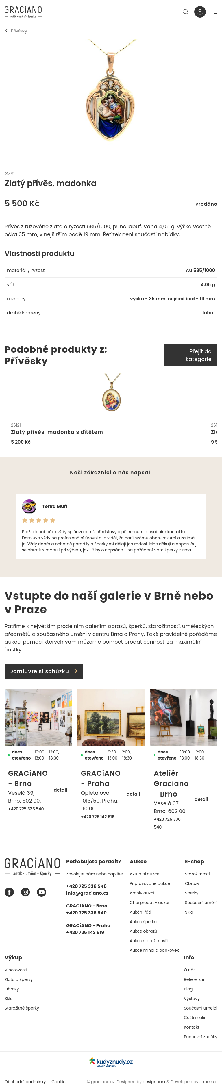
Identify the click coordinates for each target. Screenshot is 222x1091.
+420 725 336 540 (26, 809)
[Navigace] (214, 12)
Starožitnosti (197, 874)
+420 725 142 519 (97, 817)
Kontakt (191, 1027)
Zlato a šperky (19, 980)
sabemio (208, 1082)
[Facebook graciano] (9, 892)
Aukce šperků (143, 922)
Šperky (192, 893)
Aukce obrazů (143, 931)
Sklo (189, 912)
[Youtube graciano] (41, 892)
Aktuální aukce (145, 874)
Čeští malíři (195, 1018)
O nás (189, 970)
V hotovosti (16, 970)
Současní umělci (200, 1008)
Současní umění (201, 903)
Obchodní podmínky (25, 1082)
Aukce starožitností (149, 941)
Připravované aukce (150, 884)
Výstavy (192, 999)
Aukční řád (140, 912)
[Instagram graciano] (25, 892)
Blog (188, 989)
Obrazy (192, 884)
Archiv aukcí (142, 893)
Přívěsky (16, 31)
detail (60, 790)
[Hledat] (185, 12)
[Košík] (200, 12)
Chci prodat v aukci (149, 903)
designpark (154, 1082)
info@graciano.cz (87, 893)
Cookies (59, 1082)
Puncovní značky (200, 1037)
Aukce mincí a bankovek (154, 950)
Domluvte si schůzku (43, 671)
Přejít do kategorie (199, 355)
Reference (194, 980)
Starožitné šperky (22, 1008)
